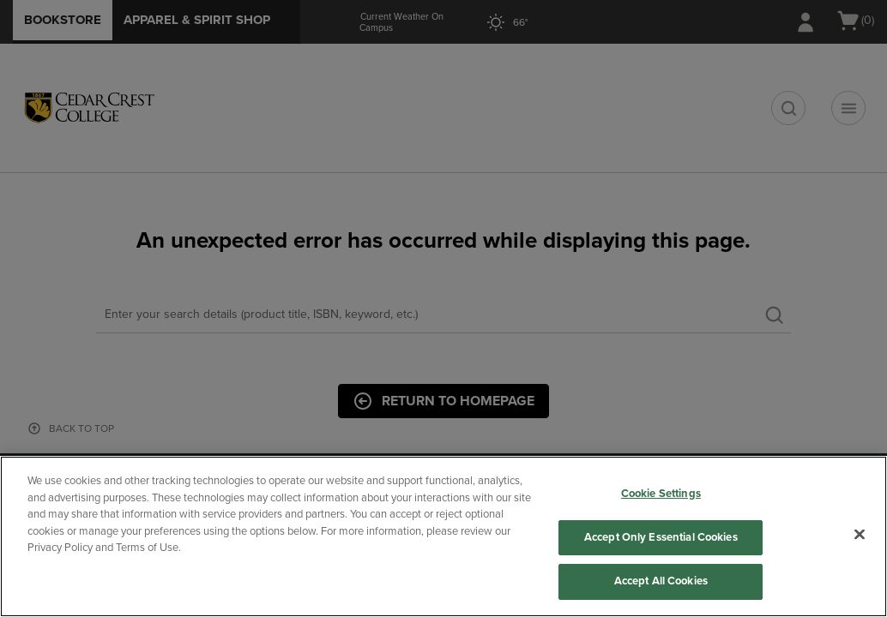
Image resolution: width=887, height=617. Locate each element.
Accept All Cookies (661, 581)
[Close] (859, 535)
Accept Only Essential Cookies (661, 537)
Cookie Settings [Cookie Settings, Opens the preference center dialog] (661, 493)
